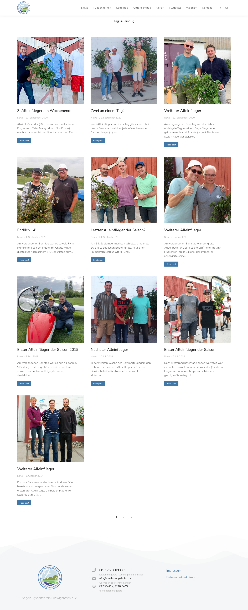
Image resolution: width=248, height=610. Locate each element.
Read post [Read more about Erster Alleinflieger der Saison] (171, 383)
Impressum (174, 571)
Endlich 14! (26, 230)
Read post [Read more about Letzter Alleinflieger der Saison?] (97, 260)
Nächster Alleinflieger (109, 349)
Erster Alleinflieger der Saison (189, 349)
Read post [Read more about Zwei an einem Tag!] (97, 140)
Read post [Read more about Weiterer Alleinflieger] (171, 144)
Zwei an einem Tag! (107, 110)
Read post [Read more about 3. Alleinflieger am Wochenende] (24, 140)
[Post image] (50, 70)
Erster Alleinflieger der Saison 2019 (48, 349)
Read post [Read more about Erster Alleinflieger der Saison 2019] (24, 383)
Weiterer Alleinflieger (182, 110)
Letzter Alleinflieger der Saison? (118, 230)
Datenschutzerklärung (181, 577)
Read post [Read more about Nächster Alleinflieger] (97, 383)
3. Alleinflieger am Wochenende (44, 110)
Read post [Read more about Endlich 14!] (24, 260)
